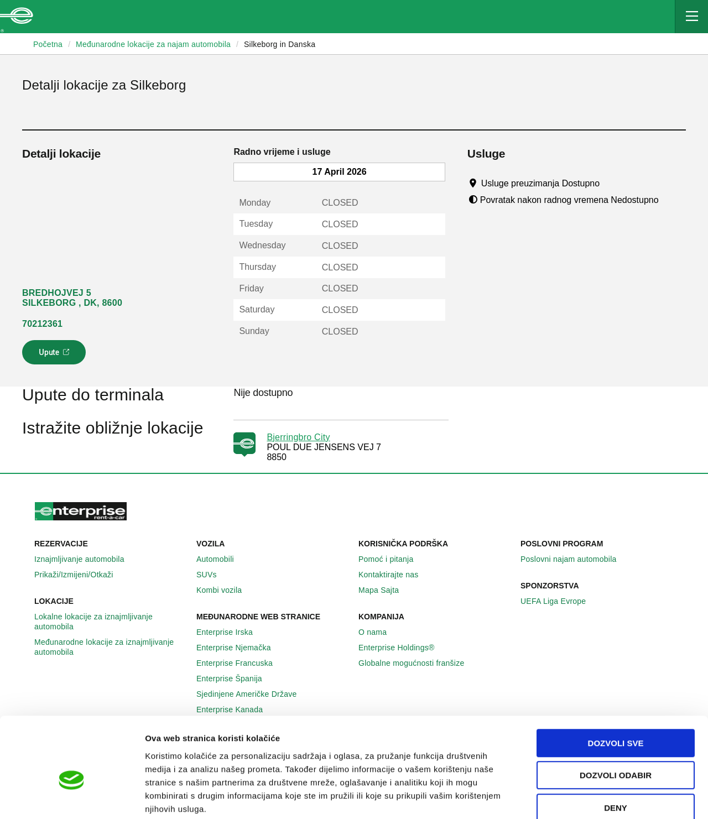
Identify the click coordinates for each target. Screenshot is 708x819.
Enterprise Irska (230, 632)
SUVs (212, 574)
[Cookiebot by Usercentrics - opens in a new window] (71, 797)
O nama (378, 632)
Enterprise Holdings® (402, 647)
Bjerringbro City (298, 437)
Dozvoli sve (616, 683)
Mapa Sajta (384, 590)
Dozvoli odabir (616, 716)
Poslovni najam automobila (574, 559)
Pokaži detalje (569, 797)
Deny (615, 748)
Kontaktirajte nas (394, 574)
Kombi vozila (225, 590)
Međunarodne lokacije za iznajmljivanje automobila (111, 647)
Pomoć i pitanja (391, 559)
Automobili (221, 559)
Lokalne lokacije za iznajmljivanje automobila (111, 621)
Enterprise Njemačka (239, 647)
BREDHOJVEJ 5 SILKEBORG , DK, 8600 (72, 297)
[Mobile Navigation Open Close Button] (691, 16)
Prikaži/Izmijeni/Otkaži (80, 574)
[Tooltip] (610, 183)
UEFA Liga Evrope (559, 601)
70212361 (42, 323)
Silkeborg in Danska (279, 44)
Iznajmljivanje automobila (85, 559)
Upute (55, 355)
